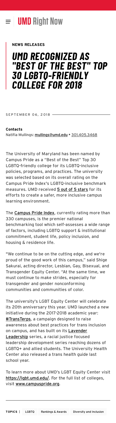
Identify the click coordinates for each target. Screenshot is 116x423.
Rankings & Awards (54, 411)
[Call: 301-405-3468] (84, 134)
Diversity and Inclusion (88, 411)
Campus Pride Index (34, 212)
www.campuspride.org (37, 383)
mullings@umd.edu (51, 134)
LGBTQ (30, 411)
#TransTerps (18, 318)
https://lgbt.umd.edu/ (27, 377)
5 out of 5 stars (72, 189)
